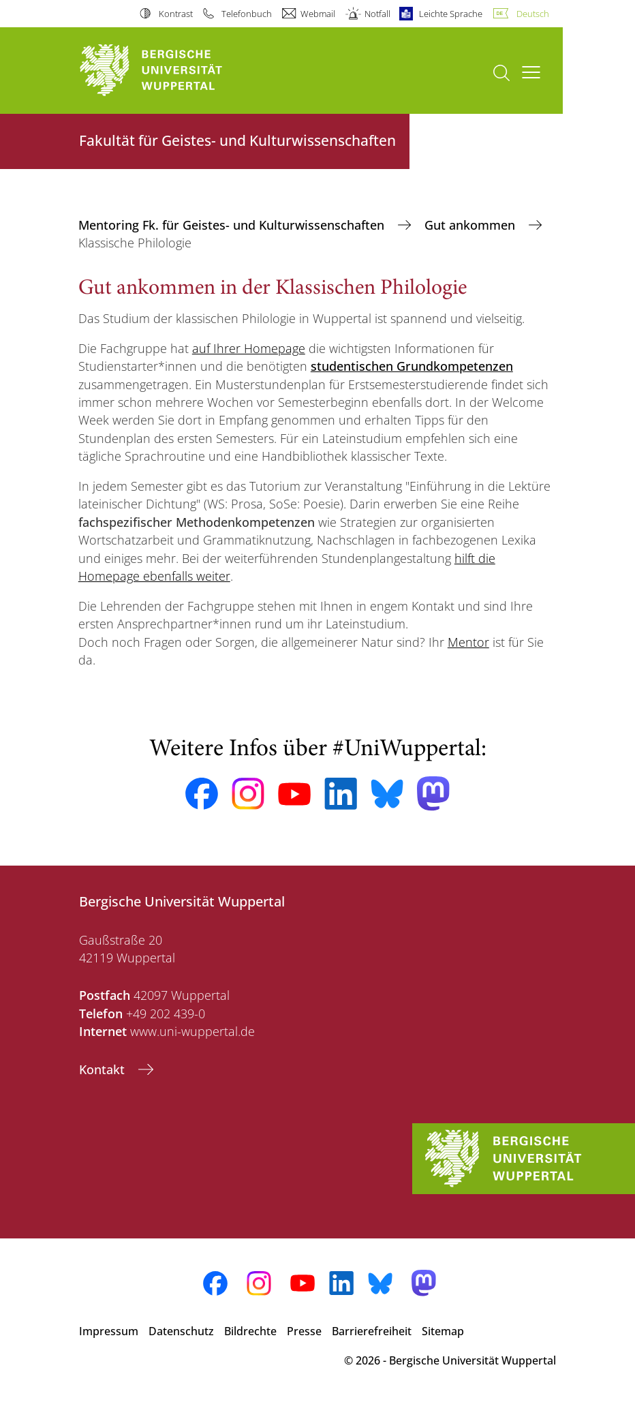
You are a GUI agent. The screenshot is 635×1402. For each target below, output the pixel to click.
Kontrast (176, 13)
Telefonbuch (246, 13)
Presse (304, 1331)
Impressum (108, 1331)
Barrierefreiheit (372, 1331)
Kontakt (103, 1069)
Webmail (317, 13)
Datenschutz (181, 1331)
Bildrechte (250, 1331)
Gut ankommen (471, 225)
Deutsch (532, 13)
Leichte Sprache (450, 13)
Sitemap (443, 1331)
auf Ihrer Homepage (248, 348)
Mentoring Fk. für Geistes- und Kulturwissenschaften (233, 225)
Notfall (377, 13)
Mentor (468, 642)
